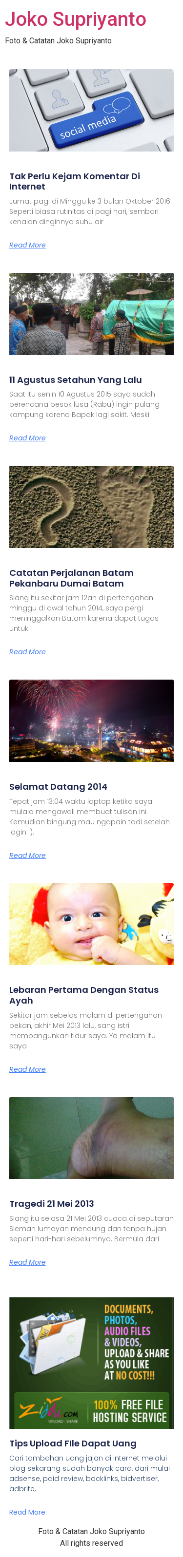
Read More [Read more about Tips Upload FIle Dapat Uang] (27, 1512)
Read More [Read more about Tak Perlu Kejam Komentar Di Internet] (27, 245)
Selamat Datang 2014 (58, 786)
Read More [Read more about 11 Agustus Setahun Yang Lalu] (27, 438)
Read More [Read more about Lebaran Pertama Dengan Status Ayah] (27, 1069)
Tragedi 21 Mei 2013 (51, 1203)
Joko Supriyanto (75, 19)
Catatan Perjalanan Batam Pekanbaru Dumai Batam (71, 578)
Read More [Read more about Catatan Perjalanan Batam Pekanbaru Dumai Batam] (27, 651)
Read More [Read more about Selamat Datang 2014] (27, 855)
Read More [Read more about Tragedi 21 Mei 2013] (27, 1262)
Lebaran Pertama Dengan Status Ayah (84, 995)
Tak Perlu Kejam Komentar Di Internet (74, 181)
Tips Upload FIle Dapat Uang (73, 1443)
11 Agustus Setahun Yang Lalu (75, 380)
